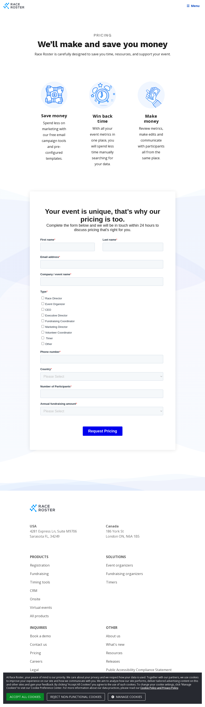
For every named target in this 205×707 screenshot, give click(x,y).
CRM (33, 590)
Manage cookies (126, 697)
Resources (114, 653)
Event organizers (119, 565)
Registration (40, 565)
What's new (115, 644)
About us (113, 636)
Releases (113, 661)
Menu (193, 6)
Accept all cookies (25, 697)
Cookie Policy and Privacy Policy (159, 688)
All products (39, 616)
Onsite (35, 599)
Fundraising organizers (124, 573)
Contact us (38, 644)
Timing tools (40, 582)
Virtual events (41, 607)
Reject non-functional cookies (76, 697)
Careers (36, 661)
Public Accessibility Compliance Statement (139, 669)
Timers (111, 582)
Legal (34, 669)
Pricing (35, 653)
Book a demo (40, 636)
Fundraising (39, 573)
